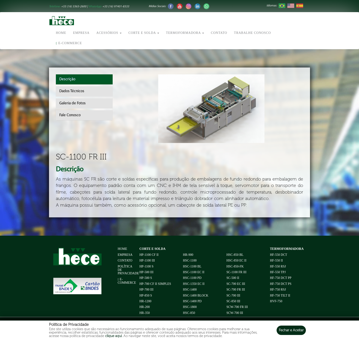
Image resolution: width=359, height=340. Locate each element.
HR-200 (144, 307)
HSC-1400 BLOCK (195, 295)
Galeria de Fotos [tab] (72, 103)
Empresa (81, 33)
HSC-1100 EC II (193, 272)
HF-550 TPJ (278, 272)
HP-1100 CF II (149, 254)
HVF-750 (276, 301)
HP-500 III (146, 272)
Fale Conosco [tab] (70, 115)
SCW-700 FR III (237, 307)
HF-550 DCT (278, 254)
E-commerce (69, 43)
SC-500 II (232, 278)
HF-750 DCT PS (280, 284)
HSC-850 (189, 313)
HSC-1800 (190, 307)
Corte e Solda (143, 33)
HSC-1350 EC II (193, 284)
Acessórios (109, 33)
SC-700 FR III (235, 289)
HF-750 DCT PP (280, 278)
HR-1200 (145, 301)
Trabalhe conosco (252, 33)
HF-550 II (276, 260)
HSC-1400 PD (192, 301)
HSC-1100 (189, 260)
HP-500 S (145, 278)
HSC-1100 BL (192, 266)
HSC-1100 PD (192, 278)
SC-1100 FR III (236, 272)
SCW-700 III (234, 313)
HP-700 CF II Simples (155, 284)
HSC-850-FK (235, 266)
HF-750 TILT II (280, 295)
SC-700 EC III (235, 284)
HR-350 (144, 313)
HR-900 (188, 254)
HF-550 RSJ (278, 266)
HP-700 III (146, 289)
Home (61, 33)
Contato (219, 33)
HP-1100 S (146, 266)
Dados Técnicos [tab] (71, 91)
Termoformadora (185, 33)
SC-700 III (233, 295)
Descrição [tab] (67, 79)
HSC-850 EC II (236, 260)
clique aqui (113, 336)
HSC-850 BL (234, 254)
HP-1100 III (147, 260)
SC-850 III (233, 301)
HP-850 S (145, 295)
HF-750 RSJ (278, 289)
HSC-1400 (190, 289)
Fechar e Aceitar (291, 330)
